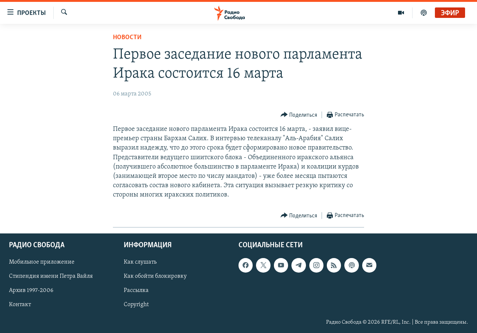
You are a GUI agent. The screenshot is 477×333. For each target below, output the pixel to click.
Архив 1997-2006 (31, 290)
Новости (127, 37)
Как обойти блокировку (155, 276)
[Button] (299, 115)
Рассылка (136, 290)
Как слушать (140, 262)
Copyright (136, 305)
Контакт (20, 305)
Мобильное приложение (42, 262)
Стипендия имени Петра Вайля (51, 276)
